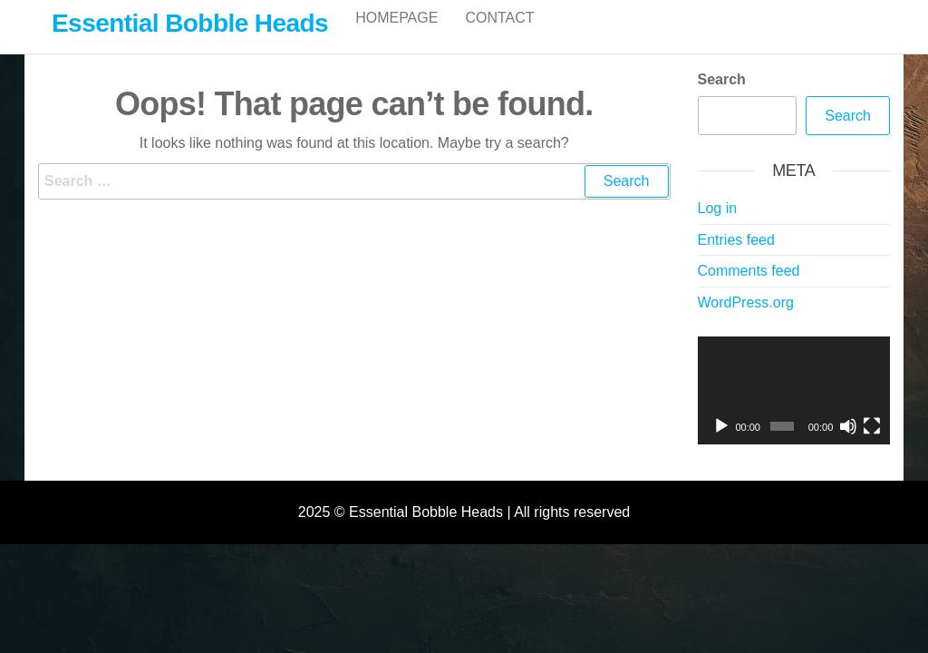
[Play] (721, 445)
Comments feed (749, 289)
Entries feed (736, 259)
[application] (794, 410)
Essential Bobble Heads (190, 23)
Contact (499, 36)
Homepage (396, 36)
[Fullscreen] (872, 445)
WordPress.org (746, 321)
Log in (718, 227)
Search (722, 98)
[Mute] (848, 445)
